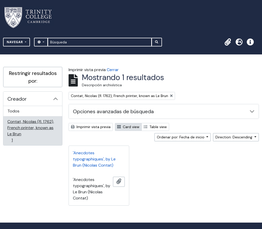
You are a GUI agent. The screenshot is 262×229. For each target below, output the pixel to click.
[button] (227, 42)
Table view (155, 127)
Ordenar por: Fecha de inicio (181, 137)
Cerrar (113, 69)
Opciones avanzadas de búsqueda (113, 111)
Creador (17, 99)
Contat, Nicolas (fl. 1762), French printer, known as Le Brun (30, 130)
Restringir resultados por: (33, 77)
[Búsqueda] (100, 42)
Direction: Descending (234, 137)
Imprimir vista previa (91, 127)
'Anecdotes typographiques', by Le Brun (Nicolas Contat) (94, 159)
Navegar (15, 42)
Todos (13, 111)
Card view (128, 127)
